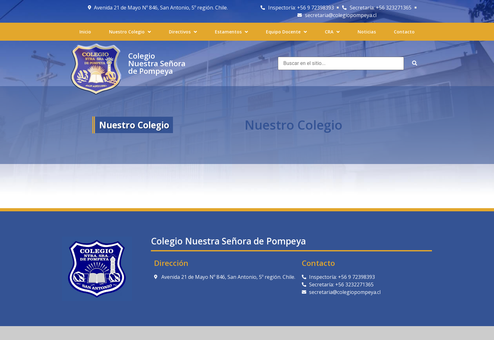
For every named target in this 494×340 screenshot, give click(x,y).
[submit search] (414, 63)
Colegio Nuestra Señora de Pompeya (157, 63)
